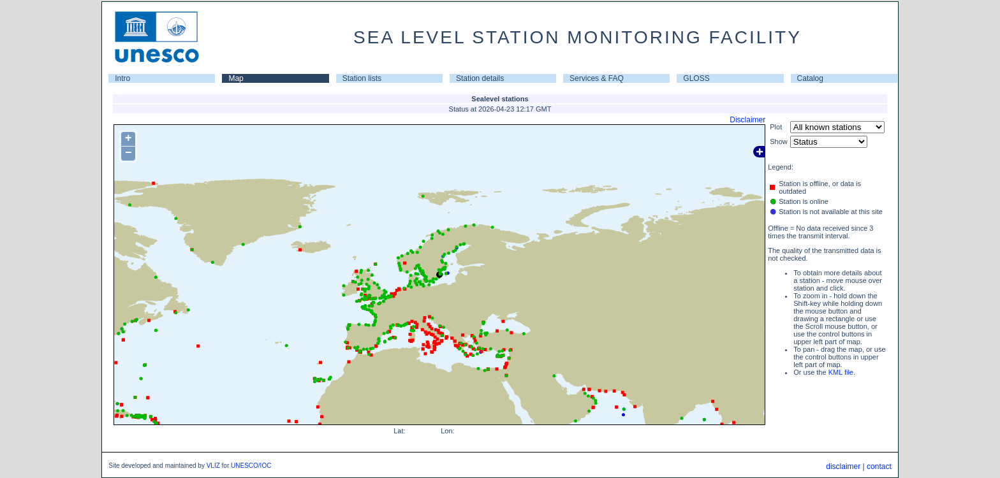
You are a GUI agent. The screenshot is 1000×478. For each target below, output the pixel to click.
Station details (480, 78)
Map (235, 78)
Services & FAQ (597, 78)
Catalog (810, 78)
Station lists (361, 78)
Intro (122, 78)
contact (879, 466)
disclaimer (843, 466)
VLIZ (213, 465)
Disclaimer (747, 119)
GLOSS (696, 78)
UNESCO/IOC (251, 465)
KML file (840, 372)
